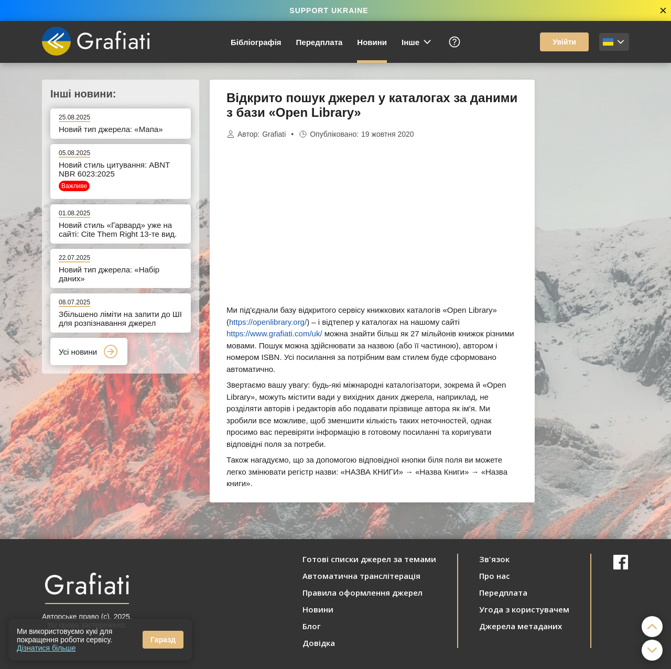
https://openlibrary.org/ (268, 321)
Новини (372, 42)
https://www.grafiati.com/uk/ (274, 333)
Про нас (494, 576)
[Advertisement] (587, 237)
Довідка (318, 643)
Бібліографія (256, 42)
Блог (311, 626)
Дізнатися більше (46, 648)
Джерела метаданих (520, 626)
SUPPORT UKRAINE (328, 10)
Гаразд (163, 639)
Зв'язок (494, 559)
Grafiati (274, 134)
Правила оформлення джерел (362, 592)
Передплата (319, 42)
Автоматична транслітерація (361, 576)
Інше (417, 42)
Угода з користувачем (524, 609)
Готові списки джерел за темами (369, 559)
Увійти (564, 42)
